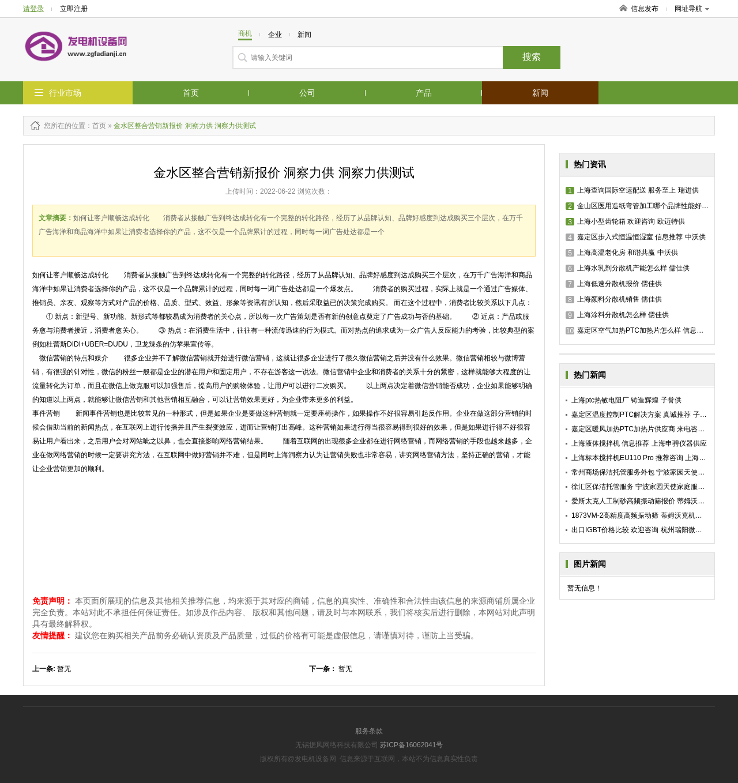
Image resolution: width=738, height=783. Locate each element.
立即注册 (74, 9)
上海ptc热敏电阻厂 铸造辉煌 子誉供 (626, 400)
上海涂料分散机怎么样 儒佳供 (617, 315)
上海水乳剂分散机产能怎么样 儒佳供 (628, 268)
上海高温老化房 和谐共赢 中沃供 (622, 253)
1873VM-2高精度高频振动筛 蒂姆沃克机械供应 (643, 515)
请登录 (33, 9)
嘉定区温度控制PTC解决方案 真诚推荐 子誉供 (642, 415)
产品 (424, 92)
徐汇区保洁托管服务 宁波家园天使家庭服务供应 (644, 487)
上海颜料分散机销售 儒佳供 (614, 299)
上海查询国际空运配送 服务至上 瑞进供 (632, 190)
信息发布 (644, 9)
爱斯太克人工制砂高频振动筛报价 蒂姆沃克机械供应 (651, 501)
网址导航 (692, 9)
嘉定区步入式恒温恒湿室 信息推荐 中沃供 (636, 237)
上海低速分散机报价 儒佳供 (614, 284)
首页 (191, 92)
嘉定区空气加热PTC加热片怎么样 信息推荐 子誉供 (649, 330)
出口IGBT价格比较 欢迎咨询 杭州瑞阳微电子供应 (647, 530)
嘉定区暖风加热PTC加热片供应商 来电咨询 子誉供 (649, 429)
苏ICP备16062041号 (411, 745)
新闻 (540, 92)
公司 (307, 92)
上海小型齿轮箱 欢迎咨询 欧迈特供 (625, 221)
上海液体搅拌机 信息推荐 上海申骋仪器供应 (639, 443)
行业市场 (65, 92)
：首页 (95, 126)
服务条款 (369, 731)
